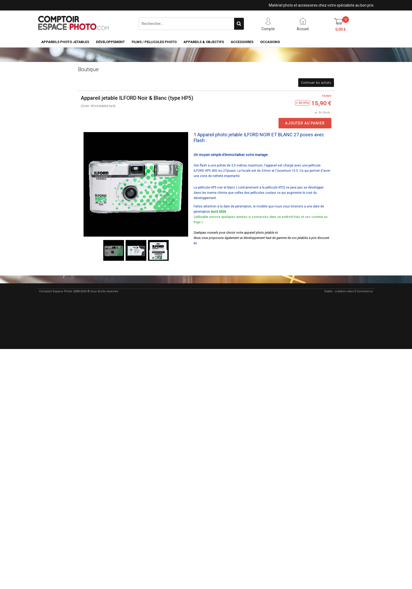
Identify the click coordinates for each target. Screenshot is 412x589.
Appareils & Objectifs (203, 42)
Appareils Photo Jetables (65, 42)
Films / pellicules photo (154, 42)
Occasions (270, 42)
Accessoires (242, 42)
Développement (110, 42)
